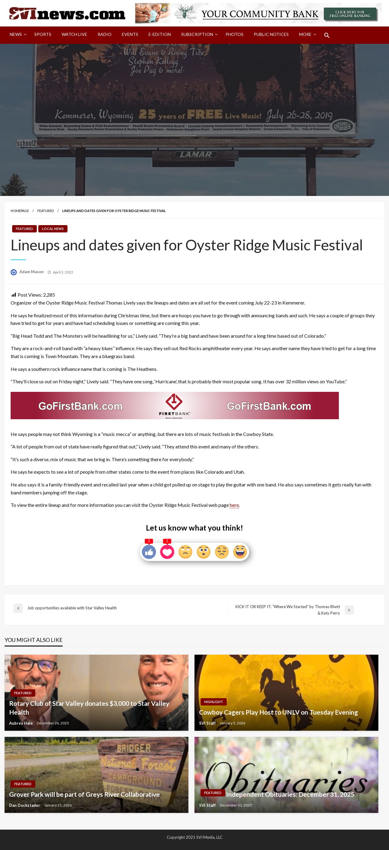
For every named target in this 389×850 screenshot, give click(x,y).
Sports (42, 34)
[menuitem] (17, 35)
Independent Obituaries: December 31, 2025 (290, 794)
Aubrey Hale (21, 723)
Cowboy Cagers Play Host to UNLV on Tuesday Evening (278, 712)
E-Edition (160, 34)
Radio (105, 34)
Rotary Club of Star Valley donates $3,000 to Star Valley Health (89, 707)
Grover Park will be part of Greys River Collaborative (84, 794)
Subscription (197, 34)
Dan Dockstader (25, 805)
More (305, 34)
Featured (45, 211)
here (234, 505)
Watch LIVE (74, 34)
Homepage (20, 211)
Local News (53, 229)
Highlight (213, 702)
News (16, 34)
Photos (234, 34)
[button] (327, 35)
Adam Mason (32, 271)
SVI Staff (208, 723)
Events (130, 34)
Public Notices (271, 34)
